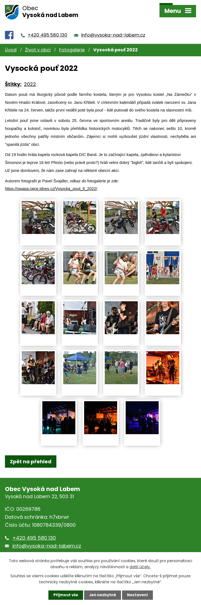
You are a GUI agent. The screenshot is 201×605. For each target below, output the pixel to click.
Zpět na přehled (30, 454)
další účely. (140, 566)
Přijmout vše (64, 595)
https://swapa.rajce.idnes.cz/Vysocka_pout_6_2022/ (51, 181)
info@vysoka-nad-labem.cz (113, 27)
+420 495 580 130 (47, 27)
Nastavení (139, 595)
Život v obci (38, 43)
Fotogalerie (72, 43)
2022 (30, 76)
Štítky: (13, 76)
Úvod (10, 43)
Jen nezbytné (102, 595)
